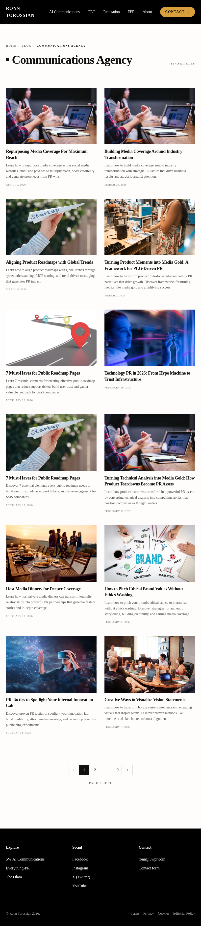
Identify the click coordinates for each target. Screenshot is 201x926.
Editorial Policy (184, 913)
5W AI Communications (25, 859)
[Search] (154, 12)
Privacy (148, 913)
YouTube (79, 886)
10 (117, 770)
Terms (135, 913)
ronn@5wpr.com (152, 859)
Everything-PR (18, 868)
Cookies (163, 913)
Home (11, 45)
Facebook (80, 859)
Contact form (149, 868)
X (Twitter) (81, 877)
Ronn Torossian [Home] (20, 12)
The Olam (14, 877)
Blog (27, 45)
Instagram (80, 868)
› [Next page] (127, 770)
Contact (177, 12)
